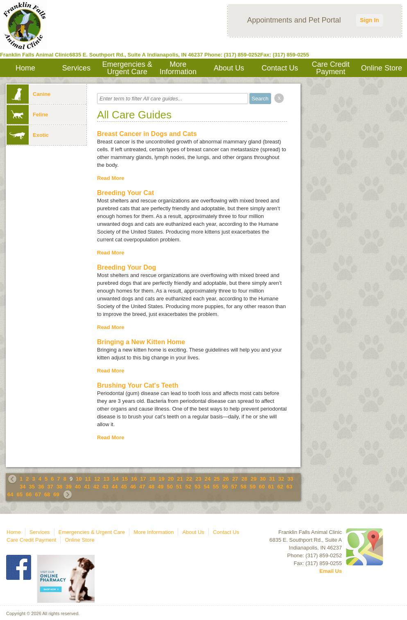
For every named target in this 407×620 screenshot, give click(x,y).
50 (170, 487)
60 (262, 487)
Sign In (369, 20)
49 (160, 487)
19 (161, 479)
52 (188, 487)
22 (189, 479)
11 (88, 479)
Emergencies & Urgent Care (127, 68)
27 (235, 479)
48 (151, 487)
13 (106, 479)
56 (225, 487)
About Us (229, 68)
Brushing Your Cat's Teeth (138, 385)
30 (262, 479)
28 (244, 479)
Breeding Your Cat (125, 192)
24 (207, 479)
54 (206, 487)
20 (171, 479)
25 (216, 479)
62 (280, 487)
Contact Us (280, 68)
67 (38, 494)
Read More (110, 178)
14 (115, 479)
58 (243, 487)
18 (152, 479)
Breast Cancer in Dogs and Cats (147, 133)
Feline (27, 114)
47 (142, 487)
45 (124, 487)
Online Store (381, 68)
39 (68, 487)
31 (272, 479)
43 (105, 487)
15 (124, 479)
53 (197, 487)
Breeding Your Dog (126, 267)
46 (133, 487)
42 (96, 487)
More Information (178, 68)
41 (87, 487)
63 (289, 487)
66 (29, 494)
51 (179, 487)
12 (97, 479)
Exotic (28, 135)
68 (47, 494)
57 (234, 487)
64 (10, 494)
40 (78, 487)
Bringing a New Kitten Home (141, 341)
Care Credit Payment (331, 68)
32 (281, 479)
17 (143, 479)
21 (180, 479)
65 (19, 494)
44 (115, 487)
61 (271, 487)
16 (134, 479)
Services (76, 68)
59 (253, 487)
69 (56, 494)
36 (41, 487)
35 (31, 487)
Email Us (330, 571)
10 (78, 479)
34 (22, 487)
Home (25, 68)
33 (290, 479)
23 (198, 479)
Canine (28, 94)
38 (59, 487)
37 (50, 487)
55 (216, 487)
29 (253, 479)
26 (226, 479)
